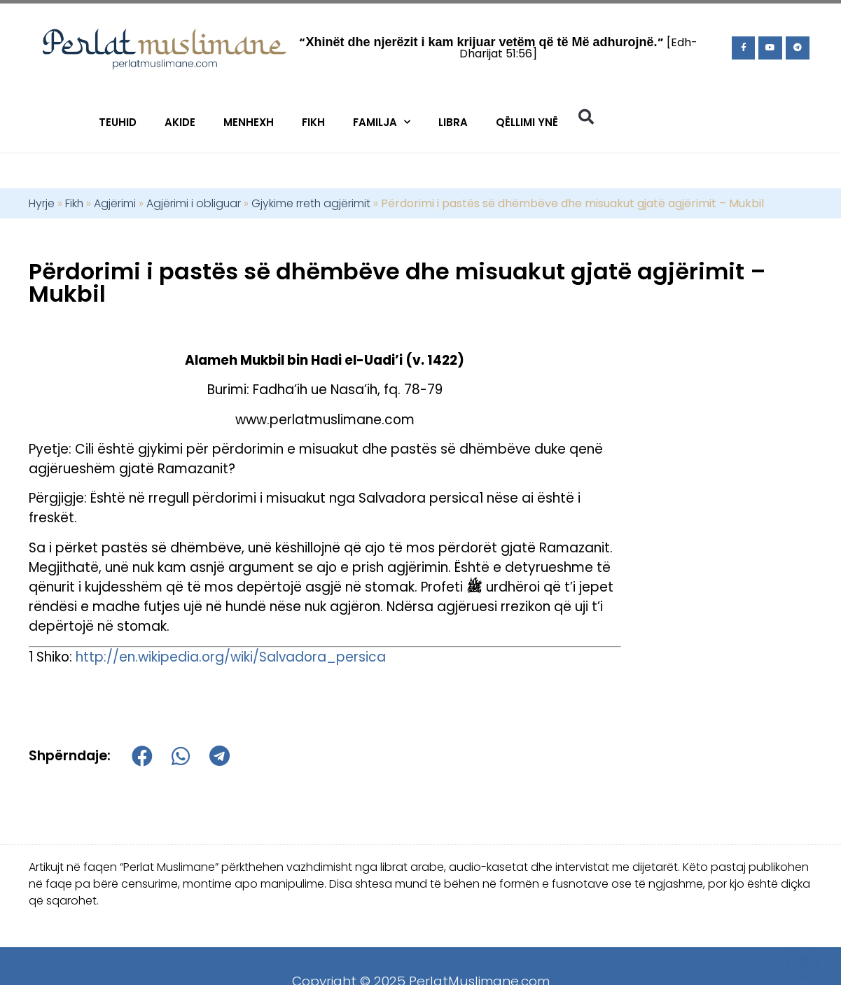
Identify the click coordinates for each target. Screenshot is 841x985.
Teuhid (118, 122)
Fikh (313, 122)
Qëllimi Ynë (527, 122)
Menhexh (248, 122)
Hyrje (42, 203)
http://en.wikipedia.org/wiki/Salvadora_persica (231, 657)
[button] (586, 117)
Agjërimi (115, 203)
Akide (180, 122)
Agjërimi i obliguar (193, 203)
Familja (381, 122)
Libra (453, 122)
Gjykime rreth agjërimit (310, 203)
